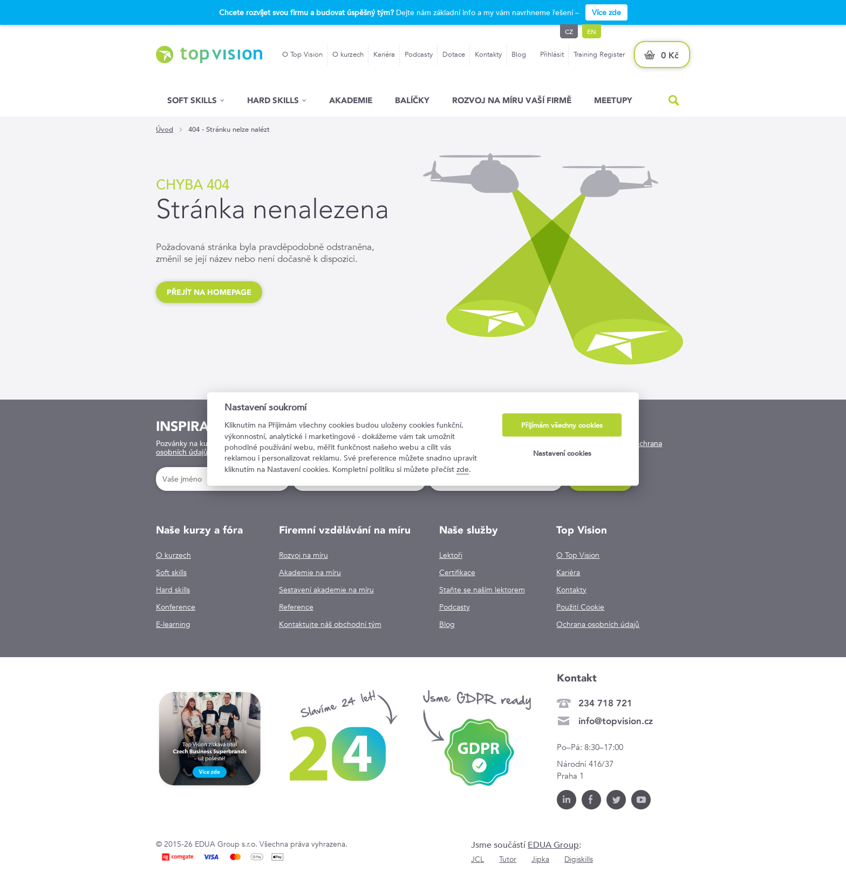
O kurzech (348, 54)
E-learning (173, 624)
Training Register (599, 54)
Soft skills (192, 100)
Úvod (164, 129)
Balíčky (412, 100)
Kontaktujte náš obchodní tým (330, 624)
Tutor (507, 859)
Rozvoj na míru (303, 555)
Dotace (453, 54)
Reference (296, 607)
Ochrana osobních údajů (597, 624)
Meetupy (613, 100)
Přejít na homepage (209, 292)
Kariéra (384, 54)
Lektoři (450, 555)
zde (462, 469)
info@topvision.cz (615, 720)
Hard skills (173, 589)
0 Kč (670, 55)
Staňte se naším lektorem (482, 589)
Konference (175, 607)
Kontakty (488, 54)
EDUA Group (553, 844)
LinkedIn (566, 799)
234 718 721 (605, 703)
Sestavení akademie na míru (326, 589)
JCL (477, 859)
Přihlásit (552, 54)
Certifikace (457, 572)
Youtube (641, 799)
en (591, 31)
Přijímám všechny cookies (562, 425)
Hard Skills (273, 100)
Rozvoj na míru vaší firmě (511, 100)
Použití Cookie (580, 607)
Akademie (350, 100)
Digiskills (578, 859)
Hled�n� (674, 100)
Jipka (540, 859)
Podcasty (419, 54)
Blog (518, 54)
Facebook (591, 799)
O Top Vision (302, 54)
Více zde (606, 12)
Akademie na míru (310, 572)
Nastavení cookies (562, 452)
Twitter (616, 799)
